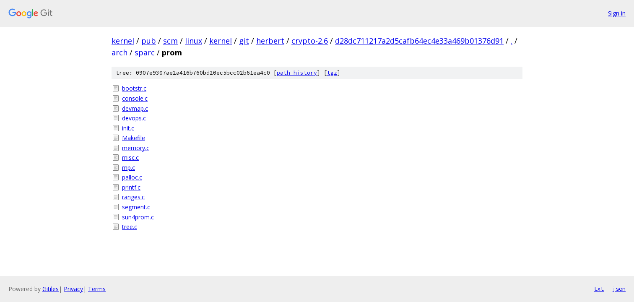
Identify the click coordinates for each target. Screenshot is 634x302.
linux (193, 41)
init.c (128, 128)
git (244, 41)
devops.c (134, 118)
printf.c (131, 187)
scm (170, 41)
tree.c (129, 227)
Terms (97, 289)
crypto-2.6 (309, 41)
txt (599, 288)
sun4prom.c (138, 217)
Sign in (617, 13)
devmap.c (135, 108)
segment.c (136, 207)
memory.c (135, 148)
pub (148, 41)
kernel (123, 41)
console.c (135, 98)
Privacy (73, 289)
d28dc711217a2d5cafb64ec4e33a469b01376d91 (419, 41)
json (619, 288)
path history (297, 72)
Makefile (133, 138)
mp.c (128, 168)
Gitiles (50, 289)
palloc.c (132, 177)
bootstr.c (134, 88)
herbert (270, 41)
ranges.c (133, 197)
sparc (145, 52)
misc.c (130, 157)
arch (119, 52)
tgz (332, 72)
